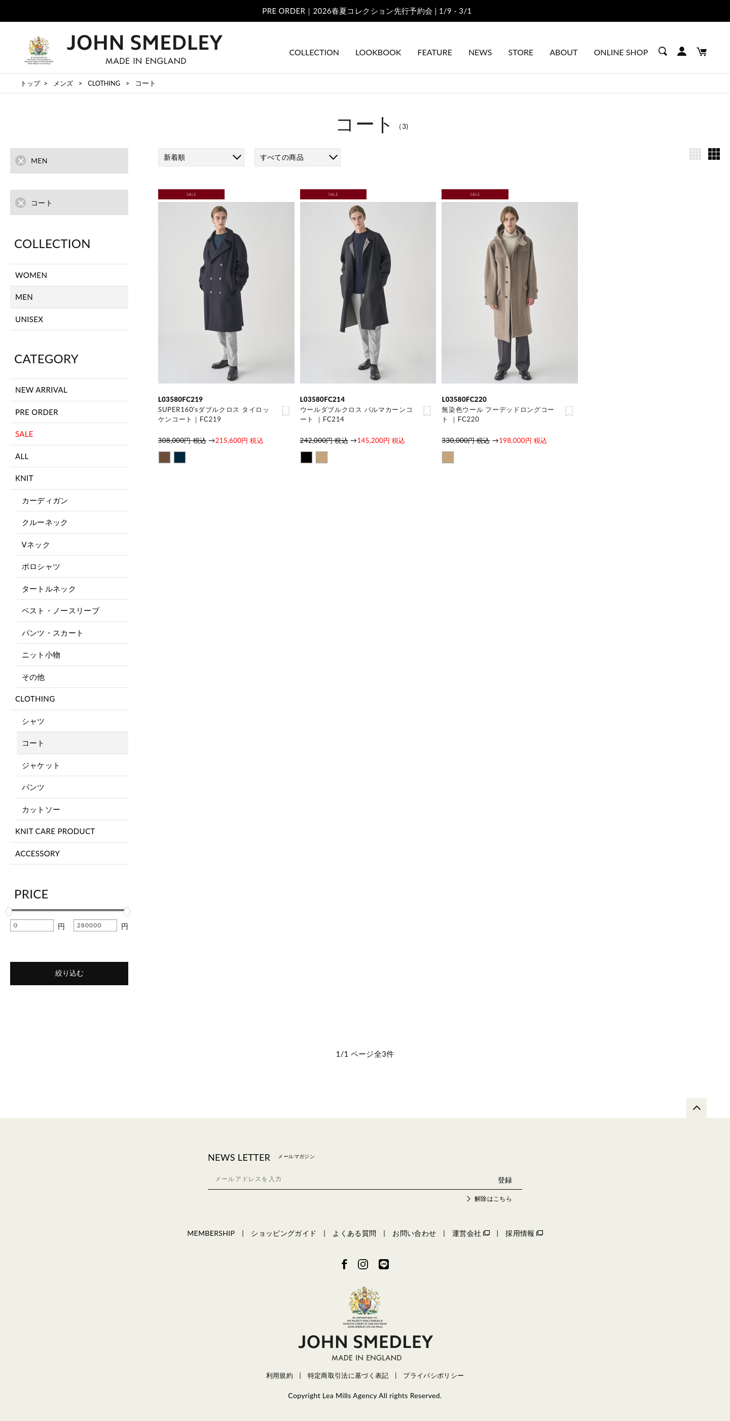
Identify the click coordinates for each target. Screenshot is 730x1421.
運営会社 (470, 1233)
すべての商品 (282, 157)
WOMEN (31, 274)
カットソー (41, 809)
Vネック (36, 544)
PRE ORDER (36, 412)
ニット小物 (41, 654)
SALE (24, 433)
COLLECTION (314, 52)
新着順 (175, 157)
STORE (521, 52)
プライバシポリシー (433, 1375)
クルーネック (45, 522)
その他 (33, 676)
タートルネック (49, 588)
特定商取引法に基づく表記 (348, 1375)
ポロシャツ (41, 566)
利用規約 (279, 1375)
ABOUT (563, 52)
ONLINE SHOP (621, 52)
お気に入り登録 (285, 412)
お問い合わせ (414, 1233)
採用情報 (523, 1233)
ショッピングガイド (283, 1233)
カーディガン (45, 500)
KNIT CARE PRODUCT (55, 831)
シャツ (33, 720)
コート (33, 742)
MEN (24, 296)
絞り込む (69, 973)
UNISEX (29, 318)
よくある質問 (354, 1233)
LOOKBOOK (378, 52)
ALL (22, 456)
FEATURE (434, 52)
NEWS (480, 52)
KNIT (24, 477)
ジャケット (41, 765)
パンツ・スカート (53, 632)
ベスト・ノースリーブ (61, 610)
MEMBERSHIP (211, 1233)
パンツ (33, 786)
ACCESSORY (37, 853)
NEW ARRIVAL (41, 389)
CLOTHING (35, 698)
